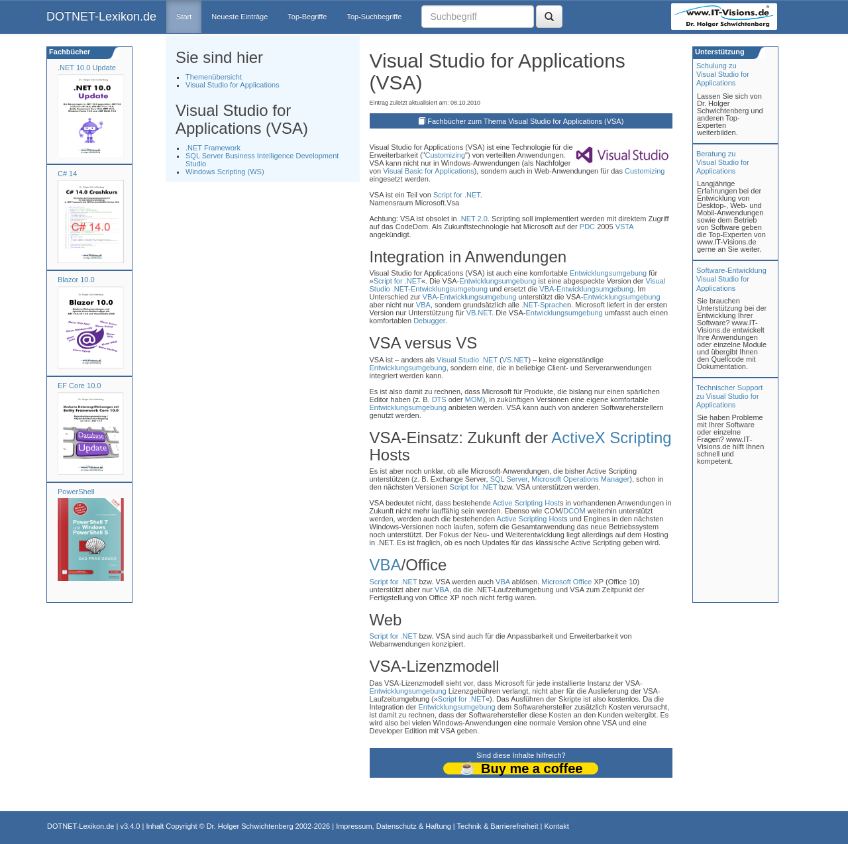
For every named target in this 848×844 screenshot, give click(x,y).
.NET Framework (213, 148)
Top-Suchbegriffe (373, 17)
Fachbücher (68, 52)
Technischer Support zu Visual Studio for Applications (729, 396)
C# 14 (67, 174)
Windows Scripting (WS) (225, 172)
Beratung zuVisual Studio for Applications (722, 162)
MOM (474, 399)
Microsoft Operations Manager (580, 479)
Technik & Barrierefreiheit (498, 826)
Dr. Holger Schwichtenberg (250, 826)
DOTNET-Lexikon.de (101, 16)
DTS (439, 399)
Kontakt (556, 826)
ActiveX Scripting (611, 438)
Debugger (429, 321)
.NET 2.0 (473, 219)
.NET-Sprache (544, 305)
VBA (546, 289)
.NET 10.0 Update (87, 68)
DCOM (574, 511)
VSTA (624, 227)
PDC (587, 227)
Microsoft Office (566, 582)
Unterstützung (719, 52)
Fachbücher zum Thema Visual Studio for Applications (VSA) (525, 121)
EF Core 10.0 (79, 386)
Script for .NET (456, 195)
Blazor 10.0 (76, 280)
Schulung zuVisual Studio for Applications (722, 74)
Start (183, 17)
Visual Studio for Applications (233, 85)
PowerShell (76, 492)
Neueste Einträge (239, 17)
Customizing (445, 155)
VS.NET (515, 360)
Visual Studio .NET (467, 360)
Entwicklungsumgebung (608, 273)
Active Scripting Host (525, 503)
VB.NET (479, 313)
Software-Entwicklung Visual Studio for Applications (731, 278)
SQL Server (508, 479)
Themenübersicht (214, 77)
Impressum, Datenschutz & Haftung (393, 826)
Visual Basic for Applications (428, 171)
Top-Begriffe (307, 17)
